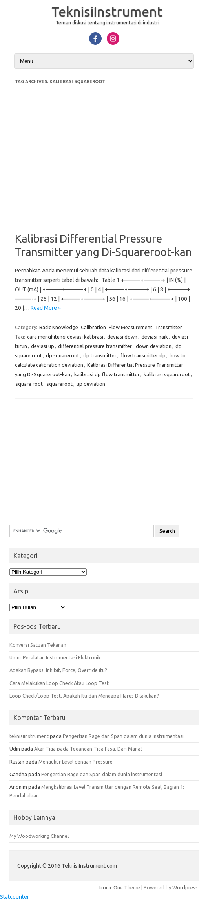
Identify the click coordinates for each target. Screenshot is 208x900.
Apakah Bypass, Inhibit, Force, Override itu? (58, 670)
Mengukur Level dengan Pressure (75, 761)
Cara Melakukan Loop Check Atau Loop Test (59, 683)
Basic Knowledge (58, 327)
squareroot (60, 384)
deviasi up (42, 346)
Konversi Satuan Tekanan (37, 645)
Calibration (93, 327)
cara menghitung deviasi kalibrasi (65, 336)
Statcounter (14, 897)
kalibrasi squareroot (167, 374)
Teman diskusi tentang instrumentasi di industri (107, 22)
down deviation (154, 346)
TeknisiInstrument (106, 11)
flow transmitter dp (143, 355)
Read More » (46, 308)
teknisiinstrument (29, 736)
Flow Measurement (130, 327)
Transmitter (168, 327)
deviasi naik (154, 336)
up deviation (91, 384)
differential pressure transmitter (95, 346)
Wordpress (185, 887)
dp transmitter (100, 355)
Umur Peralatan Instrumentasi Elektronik (54, 657)
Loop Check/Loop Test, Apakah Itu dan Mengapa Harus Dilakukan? (84, 695)
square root (29, 384)
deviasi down (122, 336)
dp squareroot (62, 355)
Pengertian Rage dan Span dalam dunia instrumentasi (123, 736)
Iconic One (111, 887)
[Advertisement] (104, 169)
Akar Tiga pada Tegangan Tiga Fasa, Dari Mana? (88, 748)
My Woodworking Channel (39, 836)
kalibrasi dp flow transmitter (107, 374)
